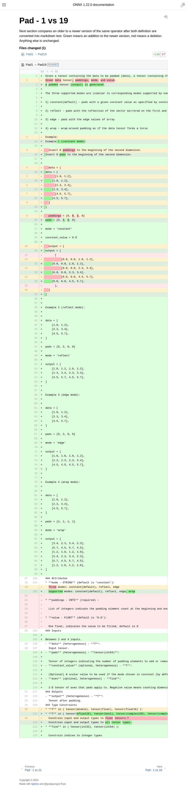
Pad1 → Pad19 (36, 54)
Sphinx (35, 784)
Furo (63, 784)
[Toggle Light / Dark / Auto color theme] (183, 4)
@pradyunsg (51, 784)
